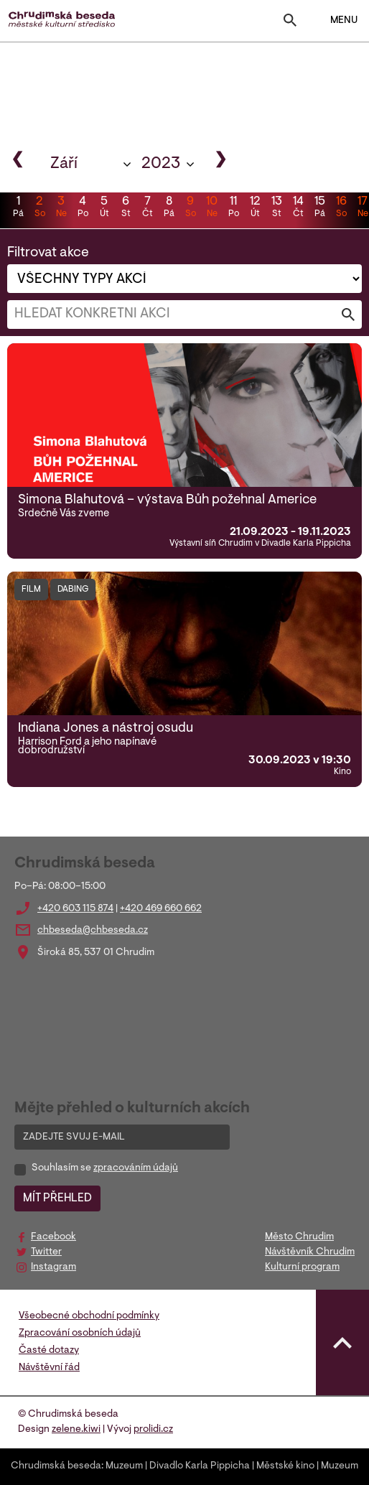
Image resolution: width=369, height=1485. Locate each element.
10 (212, 208)
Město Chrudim (299, 1237)
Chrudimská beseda (56, 1466)
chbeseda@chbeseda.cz (92, 931)
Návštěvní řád (49, 1368)
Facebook (53, 1237)
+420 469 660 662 (161, 909)
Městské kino (285, 1466)
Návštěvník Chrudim (310, 1252)
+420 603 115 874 (75, 909)
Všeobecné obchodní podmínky (89, 1316)
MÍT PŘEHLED (57, 1198)
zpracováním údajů (135, 1168)
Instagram (53, 1267)
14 (298, 208)
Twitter (46, 1252)
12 (255, 208)
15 (319, 208)
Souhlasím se (105, 1168)
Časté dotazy (49, 1351)
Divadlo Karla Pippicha (199, 1466)
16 (341, 208)
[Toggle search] (290, 23)
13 (276, 208)
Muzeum (124, 1466)
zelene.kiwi (76, 1430)
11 (233, 208)
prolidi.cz (153, 1430)
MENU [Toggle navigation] (335, 21)
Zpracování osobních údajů (80, 1333)
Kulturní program (302, 1267)
